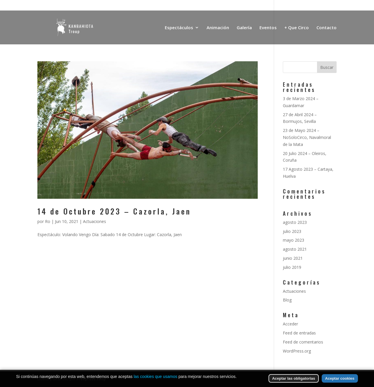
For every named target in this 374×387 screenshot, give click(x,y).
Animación (218, 27)
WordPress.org (297, 351)
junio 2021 (293, 258)
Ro (47, 221)
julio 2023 (292, 231)
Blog (287, 300)
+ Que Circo (296, 27)
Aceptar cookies (339, 381)
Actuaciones (94, 221)
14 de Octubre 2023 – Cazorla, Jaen (114, 211)
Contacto (326, 27)
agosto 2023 (295, 222)
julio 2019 (292, 267)
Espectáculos (179, 27)
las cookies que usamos (155, 378)
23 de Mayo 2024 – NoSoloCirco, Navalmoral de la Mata (307, 137)
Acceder (290, 324)
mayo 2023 (293, 240)
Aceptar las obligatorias (293, 381)
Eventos (268, 27)
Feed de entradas (299, 333)
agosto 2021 (295, 249)
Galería (244, 27)
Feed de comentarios (303, 342)
